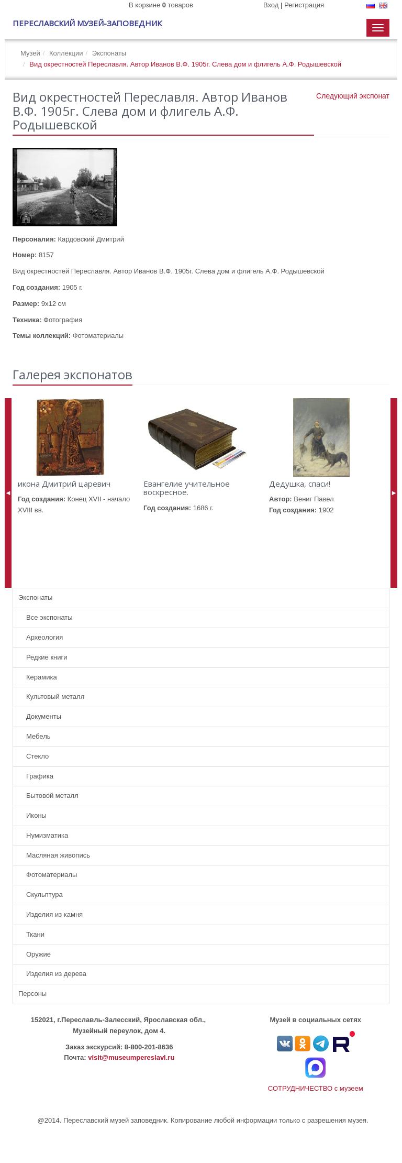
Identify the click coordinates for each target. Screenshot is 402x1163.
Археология (44, 637)
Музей (30, 53)
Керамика (41, 677)
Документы (43, 716)
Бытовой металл (52, 795)
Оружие (38, 954)
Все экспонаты (49, 617)
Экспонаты (109, 53)
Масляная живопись (58, 855)
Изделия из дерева (56, 974)
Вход (270, 5)
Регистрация (304, 5)
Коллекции (66, 53)
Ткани (35, 934)
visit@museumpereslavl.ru (131, 1057)
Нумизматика (47, 835)
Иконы (36, 815)
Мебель (38, 736)
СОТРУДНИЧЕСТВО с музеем (315, 1088)
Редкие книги (47, 657)
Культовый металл (55, 696)
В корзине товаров (161, 5)
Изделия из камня (54, 914)
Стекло (37, 756)
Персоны (32, 993)
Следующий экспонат (352, 96)
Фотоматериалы (51, 875)
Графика (39, 776)
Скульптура (44, 894)
